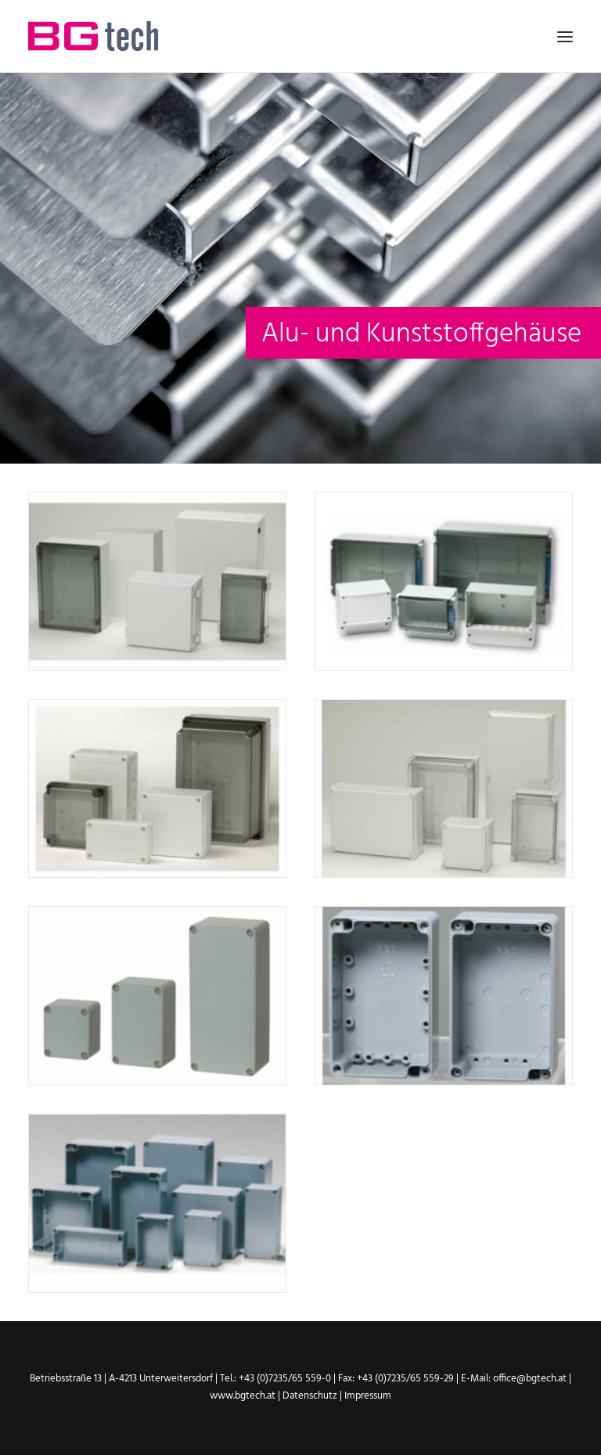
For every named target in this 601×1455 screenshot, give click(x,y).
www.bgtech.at (242, 1396)
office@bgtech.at (530, 1378)
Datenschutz (311, 1396)
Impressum (367, 1396)
